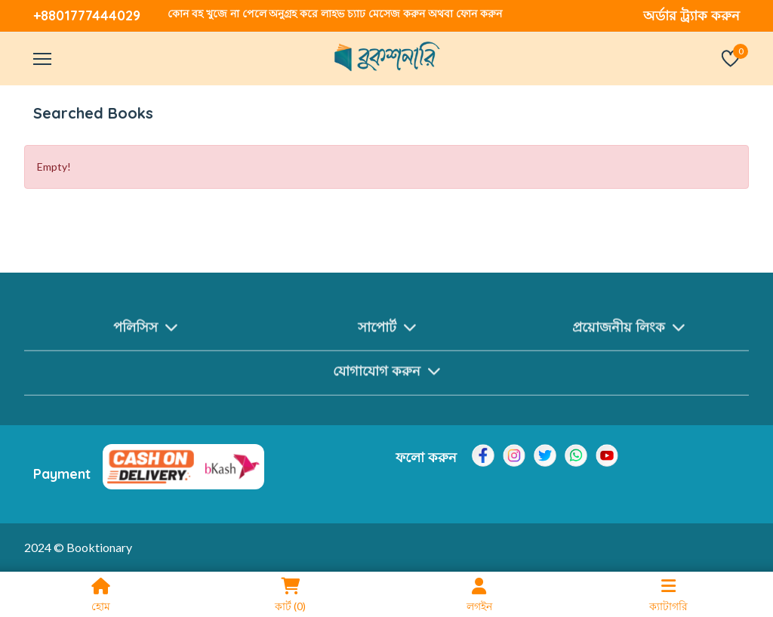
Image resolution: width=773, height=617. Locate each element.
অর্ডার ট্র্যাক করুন (691, 15)
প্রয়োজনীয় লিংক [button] (628, 332)
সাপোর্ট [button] (387, 332)
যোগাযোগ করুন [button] (386, 377)
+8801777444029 (86, 15)
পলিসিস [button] (145, 332)
